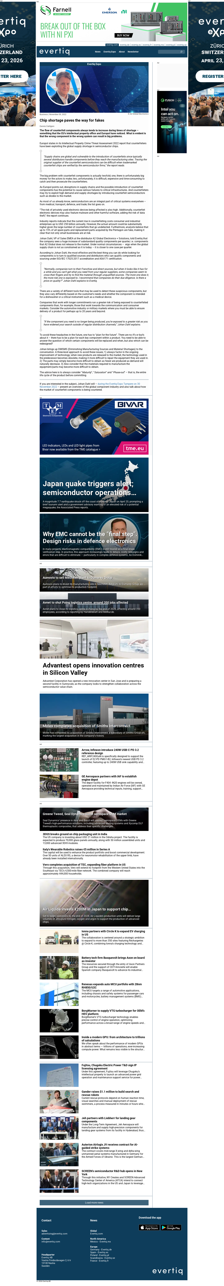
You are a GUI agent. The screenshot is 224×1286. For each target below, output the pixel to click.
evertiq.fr (147, 45)
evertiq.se (182, 45)
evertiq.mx (159, 45)
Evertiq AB (54, 52)
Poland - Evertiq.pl (99, 1258)
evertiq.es (136, 45)
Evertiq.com (96, 1236)
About (122, 51)
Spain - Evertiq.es (99, 1255)
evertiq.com (111, 45)
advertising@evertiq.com (54, 1236)
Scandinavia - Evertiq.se (102, 1261)
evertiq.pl (170, 45)
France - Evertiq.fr (99, 1263)
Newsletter (133, 51)
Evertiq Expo (110, 51)
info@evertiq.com (51, 1244)
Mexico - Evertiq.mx (100, 1244)
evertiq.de (124, 45)
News (98, 51)
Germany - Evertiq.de (101, 1252)
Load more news (94, 1205)
